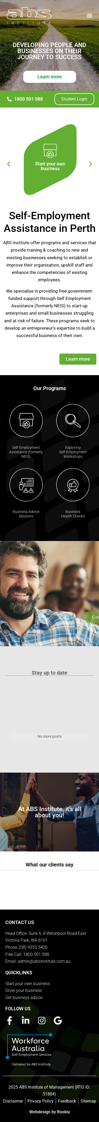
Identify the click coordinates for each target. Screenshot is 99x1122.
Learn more (49, 76)
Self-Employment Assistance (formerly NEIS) (26, 456)
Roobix (63, 1111)
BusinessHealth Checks (73, 518)
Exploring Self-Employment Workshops (73, 456)
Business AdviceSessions (26, 518)
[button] (89, 15)
